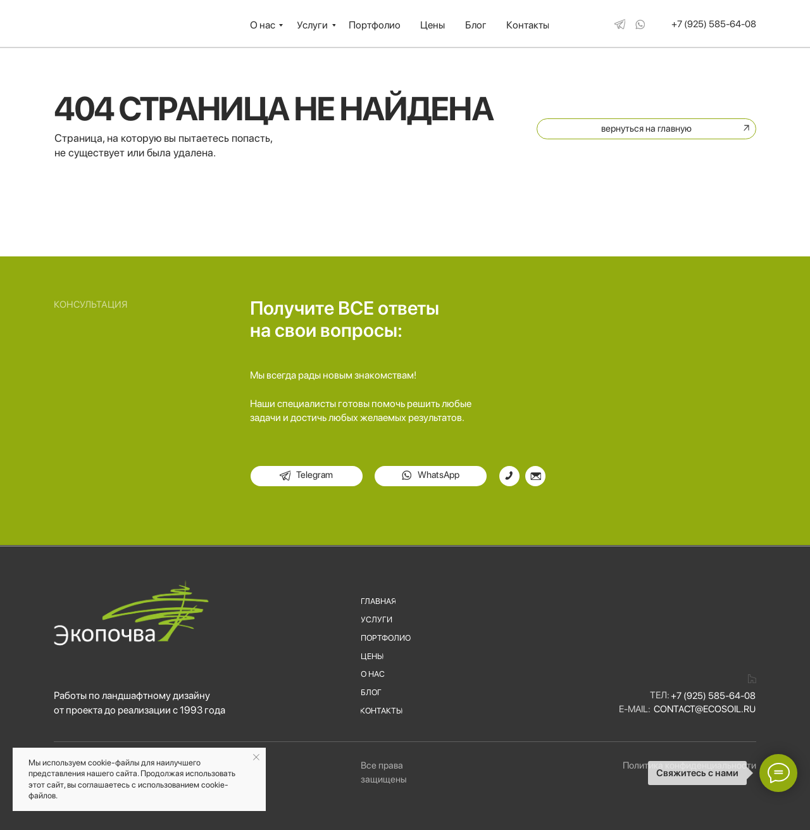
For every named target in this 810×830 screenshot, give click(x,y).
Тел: (660, 695)
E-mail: (635, 709)
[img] (619, 23)
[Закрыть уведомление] (256, 757)
